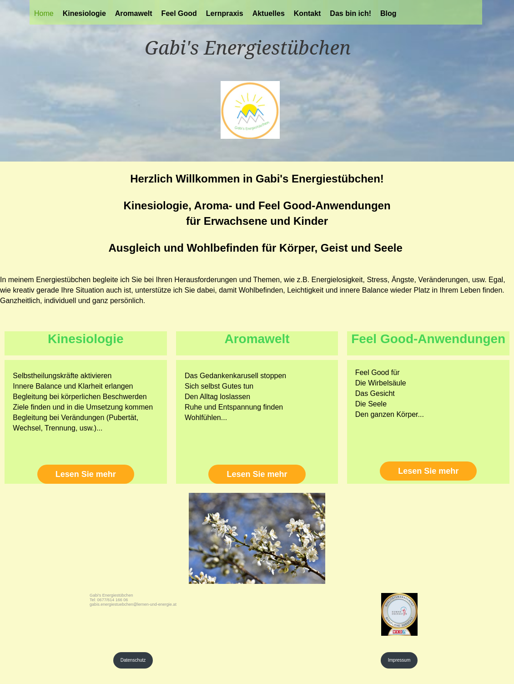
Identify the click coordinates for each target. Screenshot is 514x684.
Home (44, 13)
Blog (388, 13)
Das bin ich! (350, 13)
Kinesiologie (84, 13)
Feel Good (179, 13)
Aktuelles (268, 13)
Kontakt (307, 13)
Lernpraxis (224, 13)
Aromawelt (133, 13)
